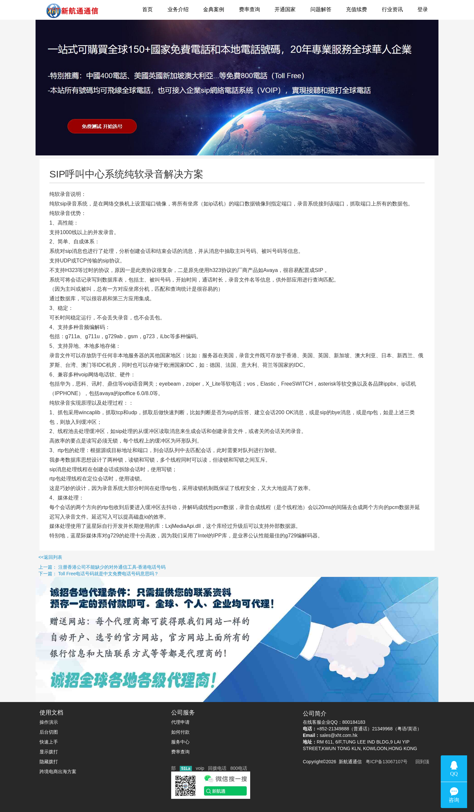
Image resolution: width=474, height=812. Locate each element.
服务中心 (180, 741)
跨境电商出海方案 (58, 771)
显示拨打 (49, 751)
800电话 (238, 768)
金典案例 (213, 9)
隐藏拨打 (49, 761)
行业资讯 (392, 9)
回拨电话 (217, 768)
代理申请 (180, 722)
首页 (147, 9)
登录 (422, 9)
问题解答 (320, 9)
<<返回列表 (31, 557)
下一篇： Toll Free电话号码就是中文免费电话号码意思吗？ (79, 573)
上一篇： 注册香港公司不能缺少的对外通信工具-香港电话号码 (83, 567)
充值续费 (356, 9)
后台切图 (49, 732)
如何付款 (180, 732)
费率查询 (249, 9)
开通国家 (285, 9)
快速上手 (49, 741)
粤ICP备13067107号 (385, 761)
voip (200, 768)
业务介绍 (178, 9)
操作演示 (49, 722)
